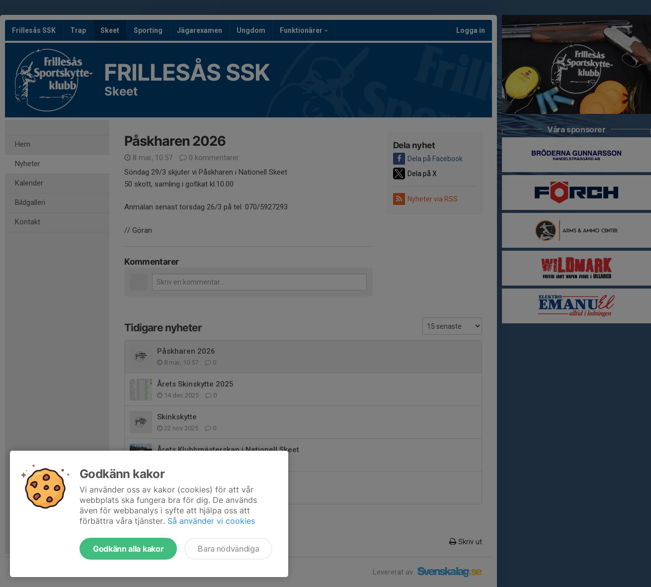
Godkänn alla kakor (128, 549)
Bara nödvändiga (228, 549)
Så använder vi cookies (211, 521)
